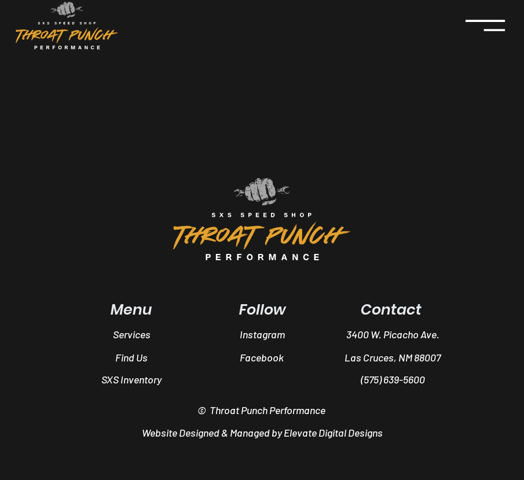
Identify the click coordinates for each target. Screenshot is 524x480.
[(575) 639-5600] (392, 379)
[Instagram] (262, 334)
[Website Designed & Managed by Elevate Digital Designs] (262, 433)
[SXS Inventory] (131, 379)
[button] (262, 379)
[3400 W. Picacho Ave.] (393, 334)
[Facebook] (262, 357)
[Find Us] (131, 357)
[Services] (131, 334)
